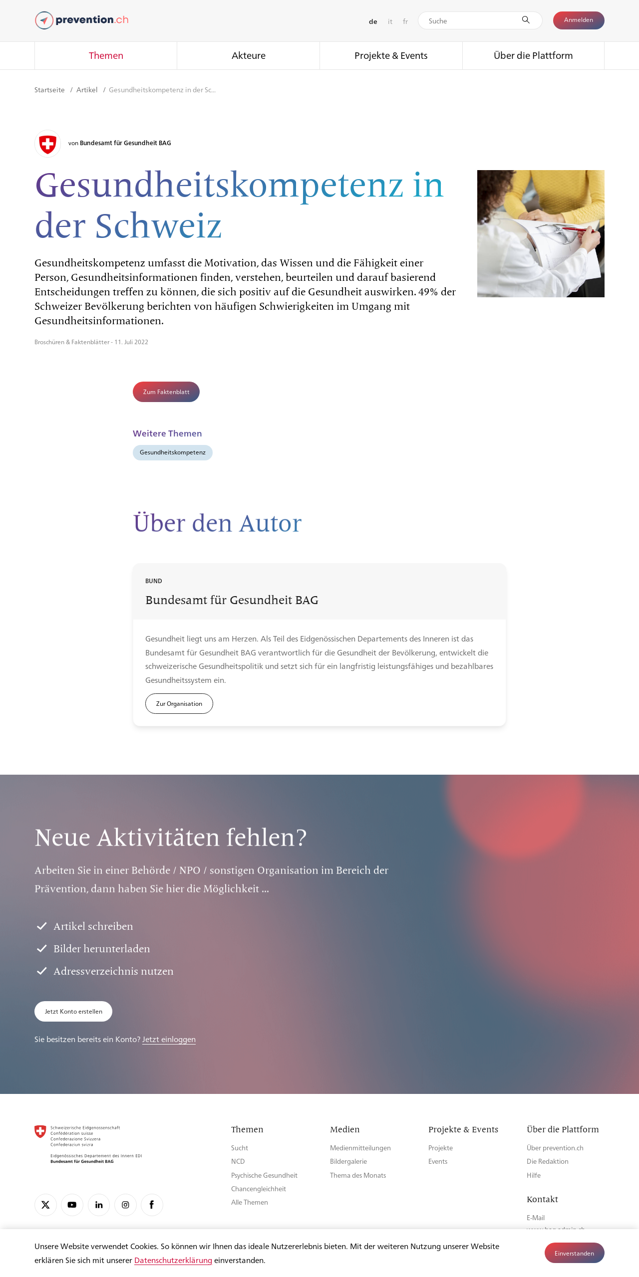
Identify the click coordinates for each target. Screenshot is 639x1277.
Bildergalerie (348, 1161)
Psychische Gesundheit (264, 1175)
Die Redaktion (548, 1161)
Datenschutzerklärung (173, 1260)
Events (437, 1161)
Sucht (239, 1147)
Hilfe (534, 1175)
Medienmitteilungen (360, 1147)
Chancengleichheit (258, 1188)
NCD (238, 1161)
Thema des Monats (358, 1175)
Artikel (87, 89)
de (373, 20)
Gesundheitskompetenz (173, 452)
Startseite (50, 89)
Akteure (249, 54)
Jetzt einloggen (169, 1039)
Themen (106, 54)
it (390, 20)
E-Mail (536, 1217)
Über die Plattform (533, 54)
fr (405, 20)
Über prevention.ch (555, 1147)
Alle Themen (249, 1202)
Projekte (440, 1147)
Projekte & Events (391, 54)
